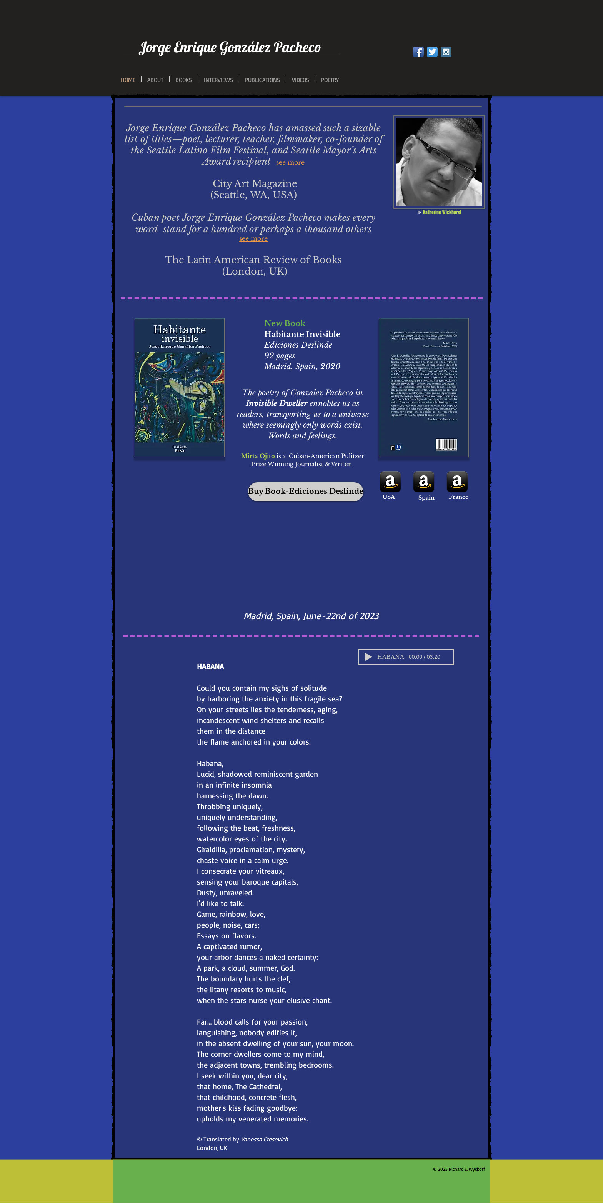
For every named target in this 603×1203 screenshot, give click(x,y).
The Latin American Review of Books (253, 259)
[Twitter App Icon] (432, 52)
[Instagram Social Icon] (446, 52)
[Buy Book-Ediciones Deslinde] (305, 491)
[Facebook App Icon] (418, 52)
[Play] (368, 657)
